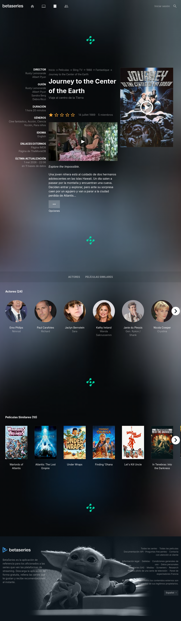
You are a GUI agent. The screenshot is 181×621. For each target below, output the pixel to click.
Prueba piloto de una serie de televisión (147, 570)
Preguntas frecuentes (156, 551)
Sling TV (77, 69)
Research (173, 567)
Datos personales (169, 564)
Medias (150, 567)
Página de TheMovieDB (32, 151)
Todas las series (149, 548)
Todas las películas (168, 548)
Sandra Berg (38, 95)
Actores (74, 276)
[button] (16, 324)
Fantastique (102, 69)
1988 (89, 69)
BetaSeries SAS (136, 567)
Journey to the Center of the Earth (68, 74)
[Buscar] (175, 6)
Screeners (161, 567)
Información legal (130, 561)
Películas (64, 69)
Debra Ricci (39, 99)
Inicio (52, 69)
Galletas (146, 561)
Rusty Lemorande (35, 73)
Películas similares (99, 276)
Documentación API (134, 551)
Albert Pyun (39, 76)
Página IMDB (38, 147)
